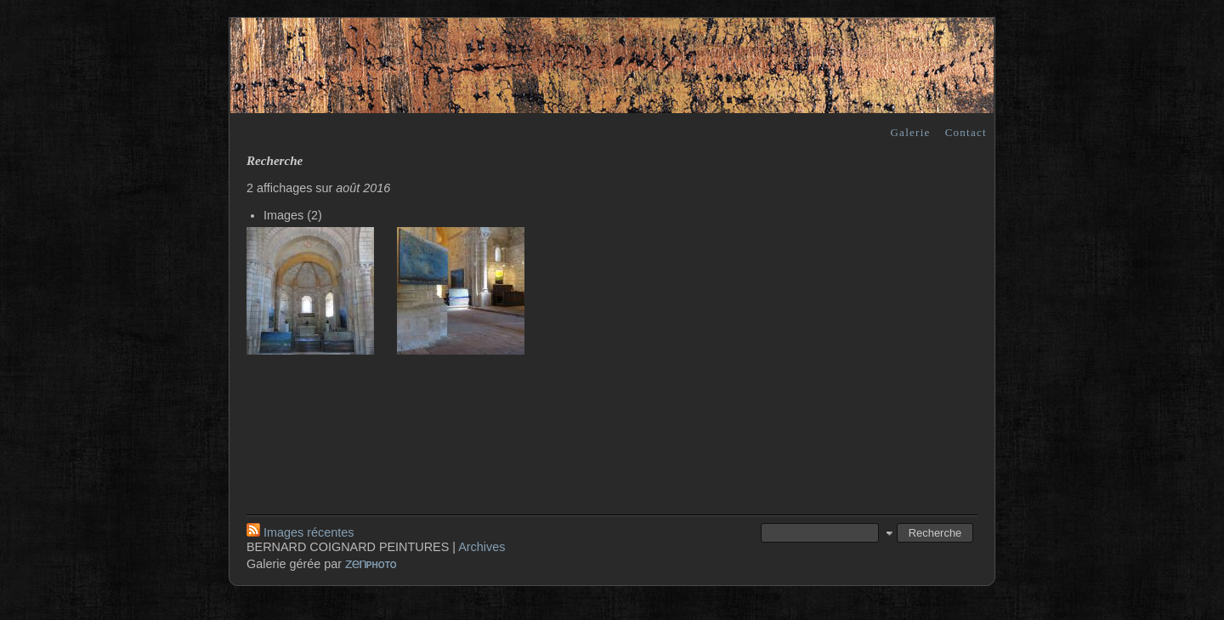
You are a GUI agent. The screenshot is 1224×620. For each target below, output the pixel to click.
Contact (966, 132)
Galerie (910, 132)
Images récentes (300, 532)
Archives (481, 547)
